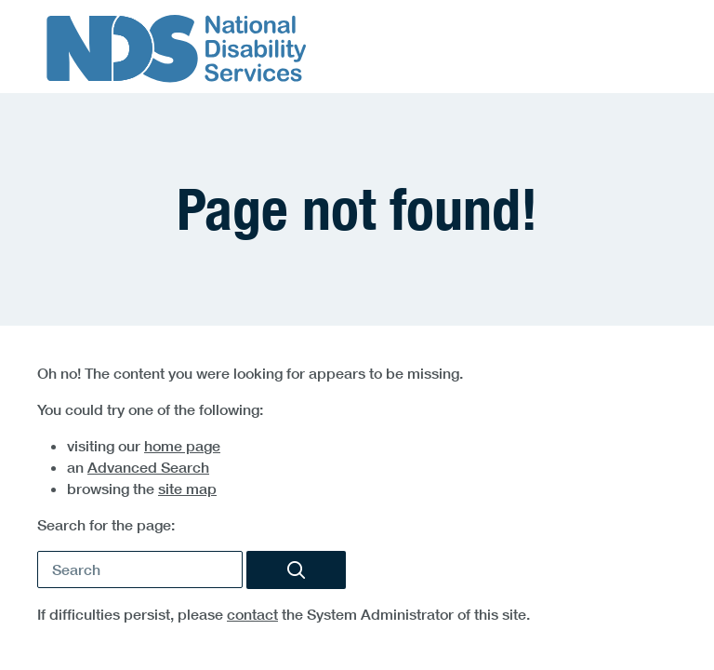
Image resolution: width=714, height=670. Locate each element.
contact (252, 614)
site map (187, 488)
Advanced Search (148, 467)
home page (182, 445)
